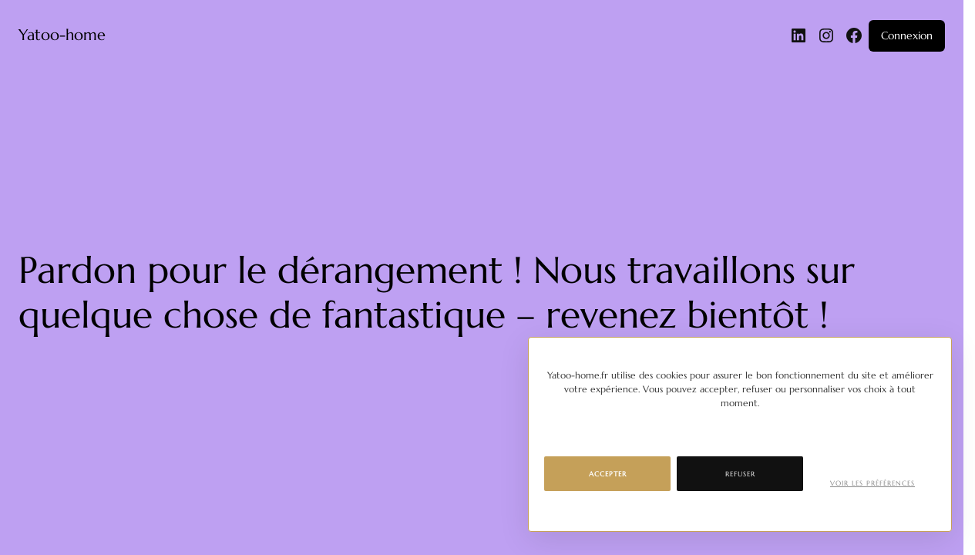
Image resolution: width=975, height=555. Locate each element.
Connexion (907, 35)
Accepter (608, 474)
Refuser (740, 474)
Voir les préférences (872, 483)
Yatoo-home (62, 35)
